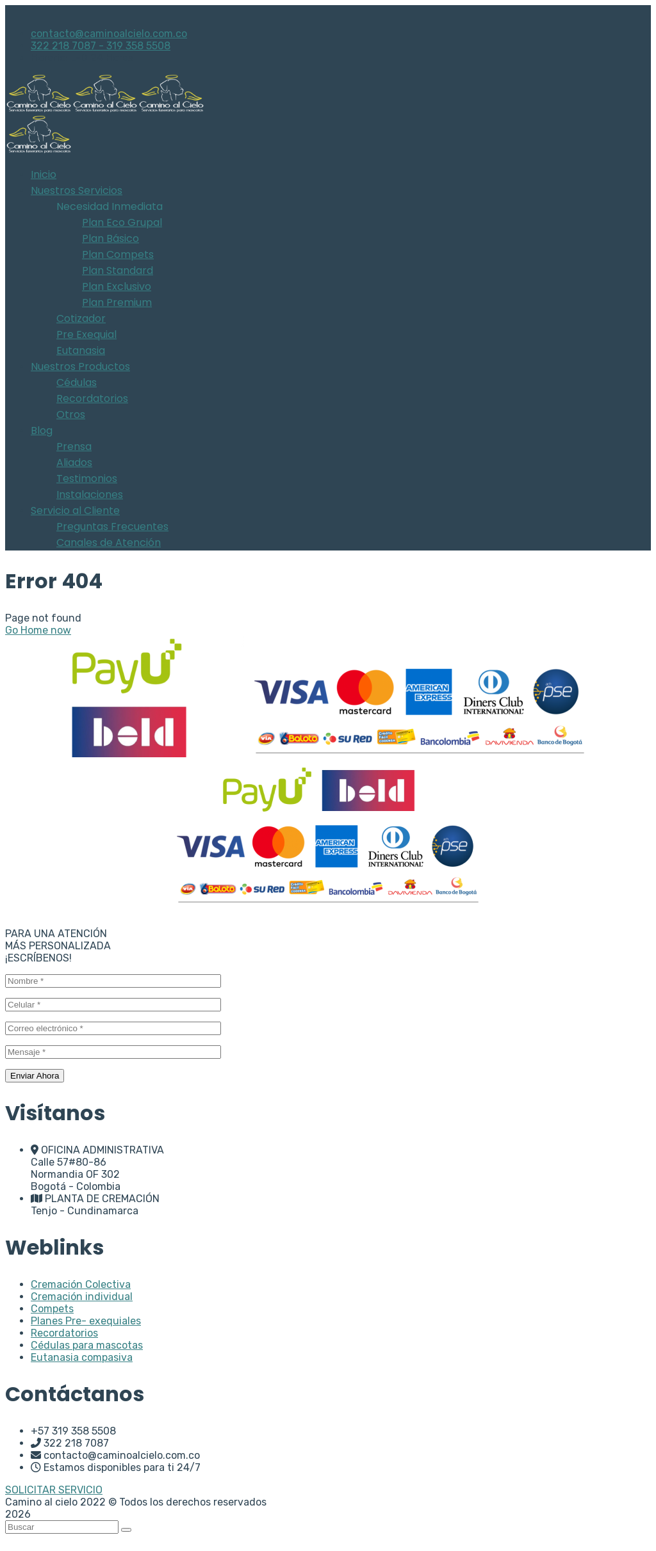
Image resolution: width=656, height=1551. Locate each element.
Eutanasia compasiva (82, 1357)
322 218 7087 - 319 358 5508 (100, 46)
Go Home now (38, 630)
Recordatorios (64, 1333)
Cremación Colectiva (81, 1284)
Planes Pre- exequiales (86, 1321)
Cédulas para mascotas (87, 1345)
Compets (52, 1309)
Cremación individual (82, 1296)
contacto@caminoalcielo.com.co (109, 34)
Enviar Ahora (34, 1076)
